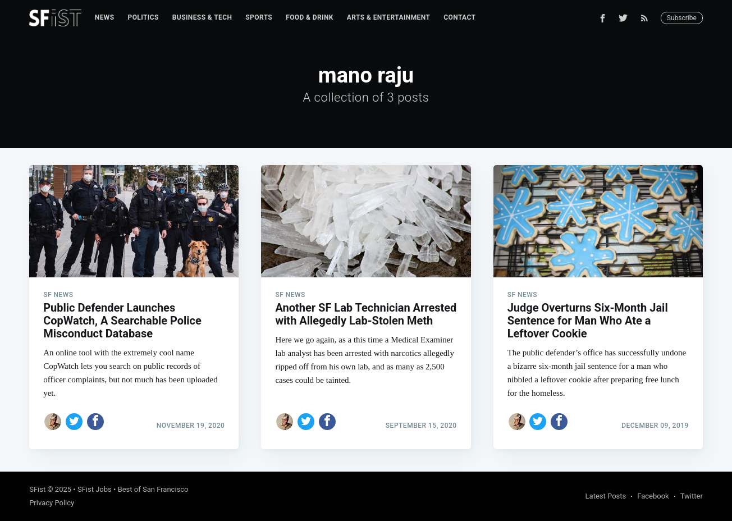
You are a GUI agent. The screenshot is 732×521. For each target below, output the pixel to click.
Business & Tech (202, 17)
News (105, 17)
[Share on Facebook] (95, 421)
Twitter (691, 496)
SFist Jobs (94, 489)
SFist (37, 489)
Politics (143, 17)
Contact (459, 17)
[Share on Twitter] (74, 421)
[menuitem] (104, 18)
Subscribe (682, 18)
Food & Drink (309, 17)
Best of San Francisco (153, 489)
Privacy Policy (51, 503)
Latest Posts (605, 496)
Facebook (653, 496)
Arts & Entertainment (388, 17)
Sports (258, 17)
